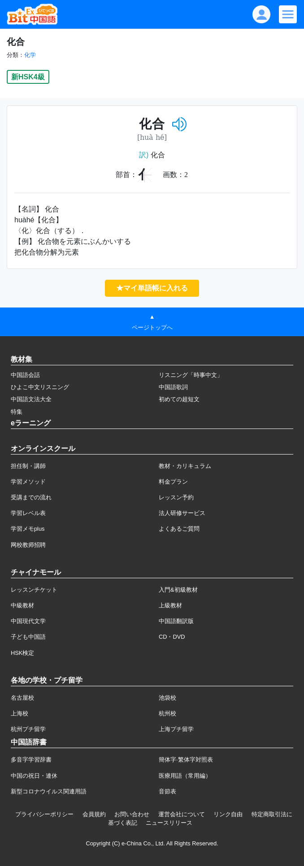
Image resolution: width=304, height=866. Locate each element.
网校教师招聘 (28, 544)
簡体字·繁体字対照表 (186, 759)
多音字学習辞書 (31, 759)
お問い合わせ (131, 814)
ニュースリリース (169, 822)
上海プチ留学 (176, 729)
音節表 (167, 791)
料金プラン (173, 481)
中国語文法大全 (31, 399)
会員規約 (94, 814)
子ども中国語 (28, 636)
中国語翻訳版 (176, 621)
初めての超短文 (179, 399)
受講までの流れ (31, 497)
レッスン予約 (176, 497)
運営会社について (181, 814)
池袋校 (167, 697)
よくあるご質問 (179, 528)
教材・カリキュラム (185, 466)
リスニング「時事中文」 (191, 375)
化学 (30, 55)
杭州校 (167, 713)
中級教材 (22, 605)
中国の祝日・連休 (34, 775)
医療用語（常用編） (185, 775)
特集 (16, 411)
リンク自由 (228, 814)
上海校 (19, 713)
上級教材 (170, 605)
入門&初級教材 (178, 589)
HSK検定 (22, 653)
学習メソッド (28, 481)
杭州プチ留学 (28, 729)
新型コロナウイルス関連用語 (49, 791)
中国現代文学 (28, 621)
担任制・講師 (28, 466)
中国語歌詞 (173, 387)
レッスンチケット (34, 589)
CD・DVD (172, 636)
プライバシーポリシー (44, 814)
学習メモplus (27, 528)
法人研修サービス (182, 513)
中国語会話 (25, 375)
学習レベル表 (28, 513)
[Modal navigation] (288, 14)
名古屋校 (22, 697)
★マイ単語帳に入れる (152, 288)
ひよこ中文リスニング (40, 387)
